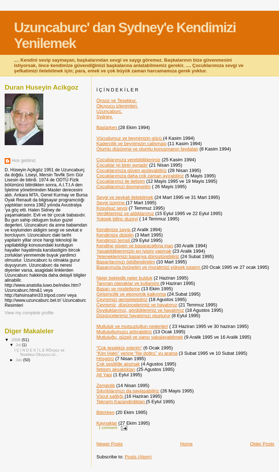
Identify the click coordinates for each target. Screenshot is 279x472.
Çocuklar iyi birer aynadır (122, 165)
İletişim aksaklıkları (115, 369)
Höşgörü (105, 358)
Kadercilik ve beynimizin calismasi (131, 143)
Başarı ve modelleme (118, 288)
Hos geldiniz (24, 160)
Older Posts (262, 444)
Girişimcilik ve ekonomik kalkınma (131, 294)
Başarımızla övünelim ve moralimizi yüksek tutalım (148, 267)
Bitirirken (105, 412)
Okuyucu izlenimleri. (117, 106)
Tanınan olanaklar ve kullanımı (128, 283)
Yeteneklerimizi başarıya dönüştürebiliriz (137, 256)
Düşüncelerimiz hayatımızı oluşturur (133, 315)
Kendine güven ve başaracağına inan (134, 245)
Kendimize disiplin (114, 235)
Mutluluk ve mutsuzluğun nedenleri (132, 326)
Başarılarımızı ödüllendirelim (125, 261)
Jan (19, 360)
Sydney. (104, 116)
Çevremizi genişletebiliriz (121, 299)
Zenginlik (105, 385)
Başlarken (107, 127)
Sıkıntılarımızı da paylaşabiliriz (127, 391)
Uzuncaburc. (109, 111)
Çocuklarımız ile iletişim (120, 181)
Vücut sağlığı (110, 396)
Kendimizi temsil (113, 240)
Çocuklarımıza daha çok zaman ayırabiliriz (139, 175)
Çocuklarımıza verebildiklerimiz (128, 159)
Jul (19, 345)
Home (186, 444)
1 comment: (109, 428)
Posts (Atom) (138, 456)
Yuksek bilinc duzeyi (117, 218)
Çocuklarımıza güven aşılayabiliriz (131, 170)
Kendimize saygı (114, 229)
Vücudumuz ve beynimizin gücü (129, 138)
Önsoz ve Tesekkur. (116, 100)
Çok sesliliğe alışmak (118, 364)
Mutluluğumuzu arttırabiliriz (124, 331)
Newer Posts (109, 444)
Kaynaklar (106, 423)
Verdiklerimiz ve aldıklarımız (125, 213)
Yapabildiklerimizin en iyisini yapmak (133, 251)
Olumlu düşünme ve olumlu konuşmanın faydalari (147, 149)
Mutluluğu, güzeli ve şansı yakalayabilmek (139, 337)
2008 (16, 339)
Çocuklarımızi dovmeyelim (123, 186)
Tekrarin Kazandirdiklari (121, 401)
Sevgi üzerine (111, 202)
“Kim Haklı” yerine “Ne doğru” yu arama (136, 353)
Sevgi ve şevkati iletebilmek (124, 197)
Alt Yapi (104, 374)
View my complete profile (29, 312)
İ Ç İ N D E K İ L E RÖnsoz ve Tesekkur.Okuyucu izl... (39, 352)
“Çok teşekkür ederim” (119, 348)
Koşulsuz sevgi (111, 208)
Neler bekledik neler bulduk (124, 278)
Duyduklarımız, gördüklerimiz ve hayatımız (140, 310)
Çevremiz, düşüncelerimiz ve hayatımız (136, 304)
